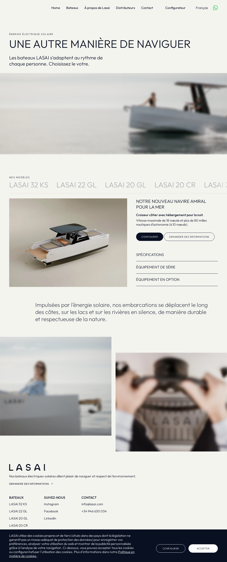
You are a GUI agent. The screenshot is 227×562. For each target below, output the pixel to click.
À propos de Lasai (97, 8)
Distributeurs (125, 8)
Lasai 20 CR (18, 525)
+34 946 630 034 (94, 511)
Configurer (149, 236)
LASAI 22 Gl (76, 184)
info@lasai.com (92, 504)
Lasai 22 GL (18, 511)
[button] (215, 255)
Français (202, 8)
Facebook (51, 511)
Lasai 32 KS (18, 504)
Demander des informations (189, 236)
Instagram (51, 504)
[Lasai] (22, 8)
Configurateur (175, 8)
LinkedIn (50, 518)
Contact (147, 8)
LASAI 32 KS (28, 184)
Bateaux (72, 8)
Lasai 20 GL (18, 518)
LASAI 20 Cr (175, 184)
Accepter (203, 548)
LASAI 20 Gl (125, 184)
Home (55, 8)
